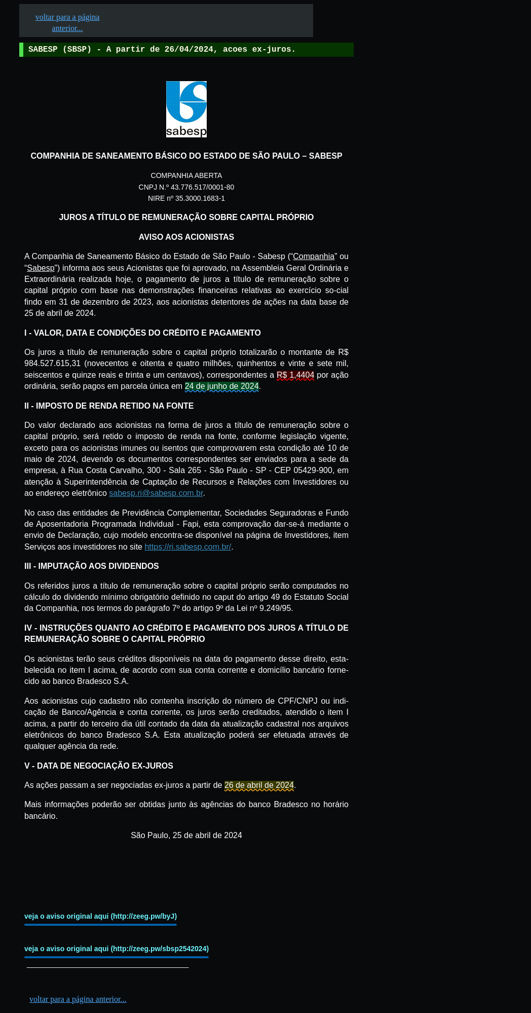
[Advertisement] (431, 315)
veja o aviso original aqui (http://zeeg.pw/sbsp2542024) (116, 949)
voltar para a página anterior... (77, 999)
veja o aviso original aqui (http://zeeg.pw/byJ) (100, 916)
